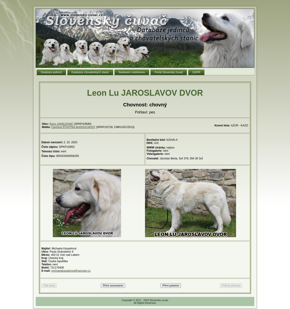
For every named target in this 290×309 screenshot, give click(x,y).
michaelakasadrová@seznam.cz (71, 270)
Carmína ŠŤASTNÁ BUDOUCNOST (73, 127)
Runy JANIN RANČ (61, 124)
